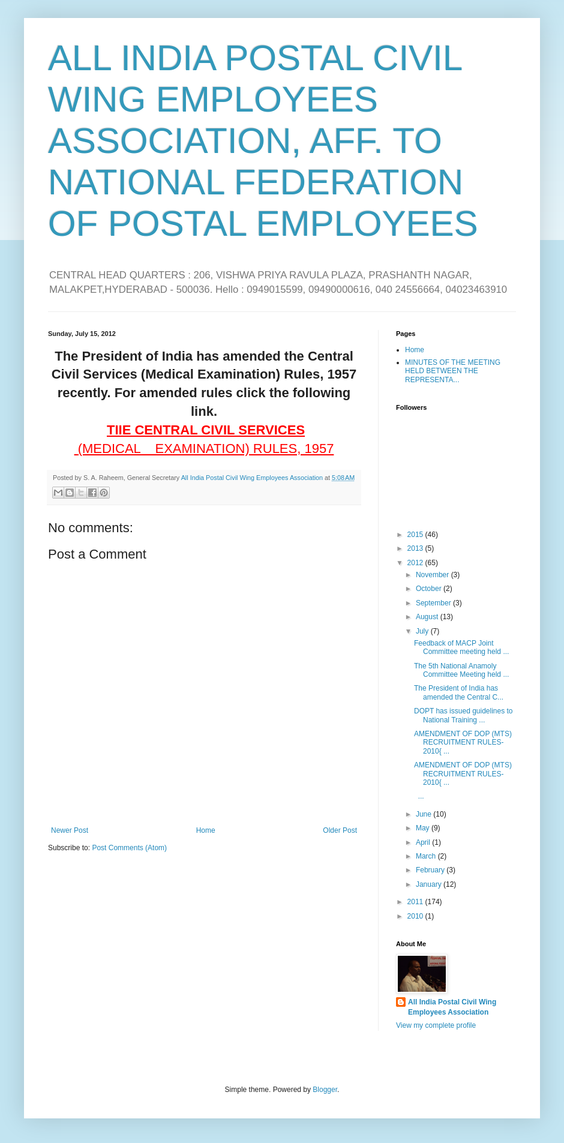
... (419, 796)
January (429, 884)
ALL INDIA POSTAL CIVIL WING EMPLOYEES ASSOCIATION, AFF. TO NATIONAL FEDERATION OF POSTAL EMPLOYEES (263, 141)
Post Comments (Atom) (129, 848)
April (424, 842)
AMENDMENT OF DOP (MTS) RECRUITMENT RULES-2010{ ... (463, 742)
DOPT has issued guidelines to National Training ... (463, 715)
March (427, 856)
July (423, 631)
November (433, 575)
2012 (416, 563)
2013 (416, 548)
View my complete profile (436, 1025)
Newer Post (69, 830)
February (431, 870)
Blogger (325, 1089)
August (428, 617)
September (434, 603)
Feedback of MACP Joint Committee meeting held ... (461, 647)
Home (205, 830)
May (423, 828)
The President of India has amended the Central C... (458, 692)
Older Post (340, 830)
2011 (416, 902)
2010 (416, 916)
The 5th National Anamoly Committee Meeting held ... (461, 670)
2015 (416, 534)
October (429, 588)
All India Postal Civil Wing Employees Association (452, 1007)
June (424, 814)
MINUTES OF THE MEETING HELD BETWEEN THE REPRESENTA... (452, 371)
